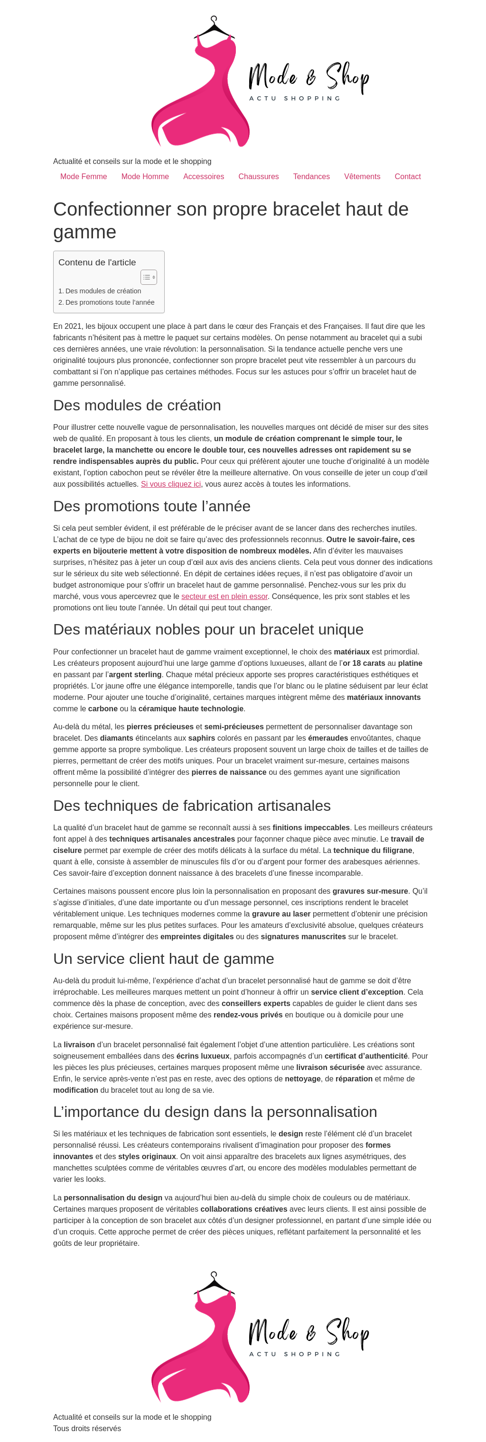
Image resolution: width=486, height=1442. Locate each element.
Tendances (311, 176)
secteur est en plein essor (224, 596)
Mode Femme (83, 176)
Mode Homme (145, 176)
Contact (408, 176)
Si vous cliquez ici (171, 484)
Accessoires (203, 176)
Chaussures (258, 176)
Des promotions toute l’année (110, 302)
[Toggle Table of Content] (144, 277)
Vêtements (362, 176)
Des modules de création (103, 291)
